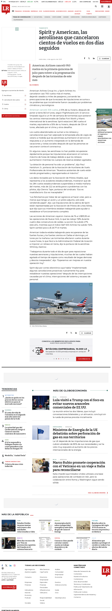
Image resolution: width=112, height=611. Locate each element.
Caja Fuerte (44, 572)
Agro (7, 440)
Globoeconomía (61, 585)
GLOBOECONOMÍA (49, 11)
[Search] (95, 6)
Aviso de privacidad (80, 581)
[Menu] (13, 11)
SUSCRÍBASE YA (84, 359)
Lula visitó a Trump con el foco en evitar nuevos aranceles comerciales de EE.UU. (78, 403)
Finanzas (28, 585)
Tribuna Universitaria (12, 461)
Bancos (20, 538)
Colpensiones (18, 20)
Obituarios (43, 592)
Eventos (58, 582)
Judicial (57, 538)
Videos (42, 603)
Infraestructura (45, 590)
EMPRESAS (34, 11)
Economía (58, 577)
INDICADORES (99, 11)
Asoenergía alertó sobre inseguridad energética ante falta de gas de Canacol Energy (64, 527)
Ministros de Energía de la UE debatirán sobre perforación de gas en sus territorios (76, 433)
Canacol (47, 17)
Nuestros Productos (81, 576)
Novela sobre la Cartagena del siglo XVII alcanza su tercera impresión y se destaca (100, 527)
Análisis (57, 569)
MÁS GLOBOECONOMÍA (97, 493)
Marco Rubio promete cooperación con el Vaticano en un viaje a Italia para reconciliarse (79, 466)
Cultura (95, 520)
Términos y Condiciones (82, 584)
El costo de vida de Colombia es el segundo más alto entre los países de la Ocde (15, 416)
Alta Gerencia (44, 569)
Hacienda (8, 410)
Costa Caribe (56, 17)
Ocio (56, 592)
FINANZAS (18, 11)
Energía (7, 425)
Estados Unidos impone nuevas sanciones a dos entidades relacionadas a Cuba (26, 527)
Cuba (19, 520)
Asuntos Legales (30, 572)
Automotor (9, 395)
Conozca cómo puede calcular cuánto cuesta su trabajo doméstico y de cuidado (64, 545)
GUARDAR (104, 58)
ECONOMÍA (26, 11)
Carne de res (75, 17)
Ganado (66, 17)
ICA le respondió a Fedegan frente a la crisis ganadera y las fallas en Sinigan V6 (14, 445)
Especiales (43, 582)
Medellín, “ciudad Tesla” (15, 455)
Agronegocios (30, 569)
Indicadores (29, 590)
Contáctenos (78, 579)
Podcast (28, 598)
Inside (57, 590)
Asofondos (102, 17)
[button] (32, 351)
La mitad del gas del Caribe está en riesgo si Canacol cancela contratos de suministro (15, 431)
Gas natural (38, 17)
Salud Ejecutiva (60, 598)
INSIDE (107, 11)
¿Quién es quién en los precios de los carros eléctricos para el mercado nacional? (14, 401)
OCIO (40, 11)
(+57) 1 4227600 (7, 580)
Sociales (28, 603)
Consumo (28, 577)
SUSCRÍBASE (106, 2)
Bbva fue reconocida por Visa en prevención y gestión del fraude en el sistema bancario (26, 545)
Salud (94, 538)
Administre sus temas (11, 116)
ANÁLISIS (71, 11)
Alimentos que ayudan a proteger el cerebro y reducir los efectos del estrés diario (101, 545)
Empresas (28, 582)
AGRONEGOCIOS (61, 11)
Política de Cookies (80, 592)
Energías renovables (89, 17)
